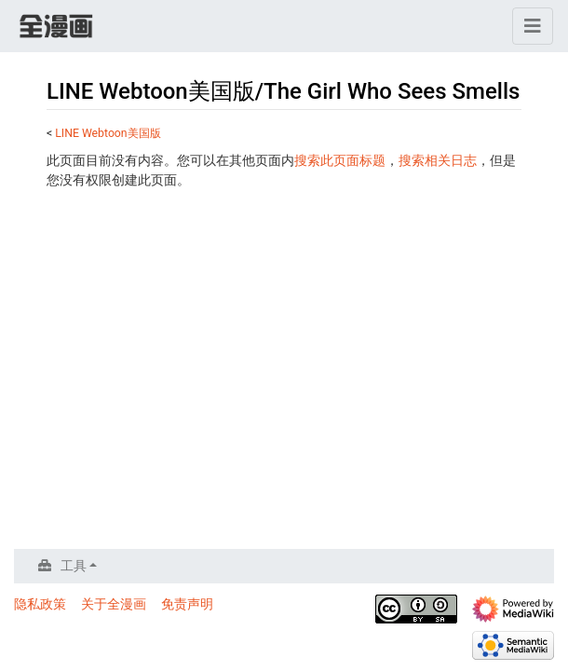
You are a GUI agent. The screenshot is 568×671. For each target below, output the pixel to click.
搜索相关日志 (438, 160)
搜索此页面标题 (339, 160)
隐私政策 (40, 603)
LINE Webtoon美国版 (107, 133)
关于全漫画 (113, 603)
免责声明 (187, 603)
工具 (74, 565)
